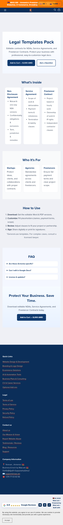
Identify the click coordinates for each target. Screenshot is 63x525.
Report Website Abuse (12, 439)
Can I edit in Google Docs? (20, 270)
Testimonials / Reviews (12, 443)
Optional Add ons (10, 387)
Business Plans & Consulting (14, 379)
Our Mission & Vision (11, 434)
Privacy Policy (8, 409)
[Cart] (60, 10)
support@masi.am (12, 474)
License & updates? (17, 277)
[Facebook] (40, 505)
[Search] (55, 10)
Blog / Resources (10, 447)
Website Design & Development (16, 362)
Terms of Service (9, 404)
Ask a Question (46, 63)
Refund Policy (8, 417)
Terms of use (8, 400)
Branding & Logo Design (13, 366)
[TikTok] (49, 505)
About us (6, 430)
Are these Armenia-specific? (21, 264)
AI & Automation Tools (12, 374)
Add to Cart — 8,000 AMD (21, 63)
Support (6, 451)
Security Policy (9, 413)
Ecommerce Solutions (12, 370)
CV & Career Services (11, 383)
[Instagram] (44, 505)
